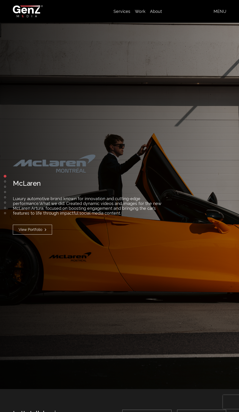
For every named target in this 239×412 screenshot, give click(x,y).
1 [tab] (5, 176)
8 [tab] (5, 213)
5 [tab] (5, 197)
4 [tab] (5, 192)
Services (122, 11)
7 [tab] (5, 208)
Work (140, 11)
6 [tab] (5, 202)
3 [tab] (5, 187)
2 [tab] (5, 181)
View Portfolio (32, 229)
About (156, 11)
